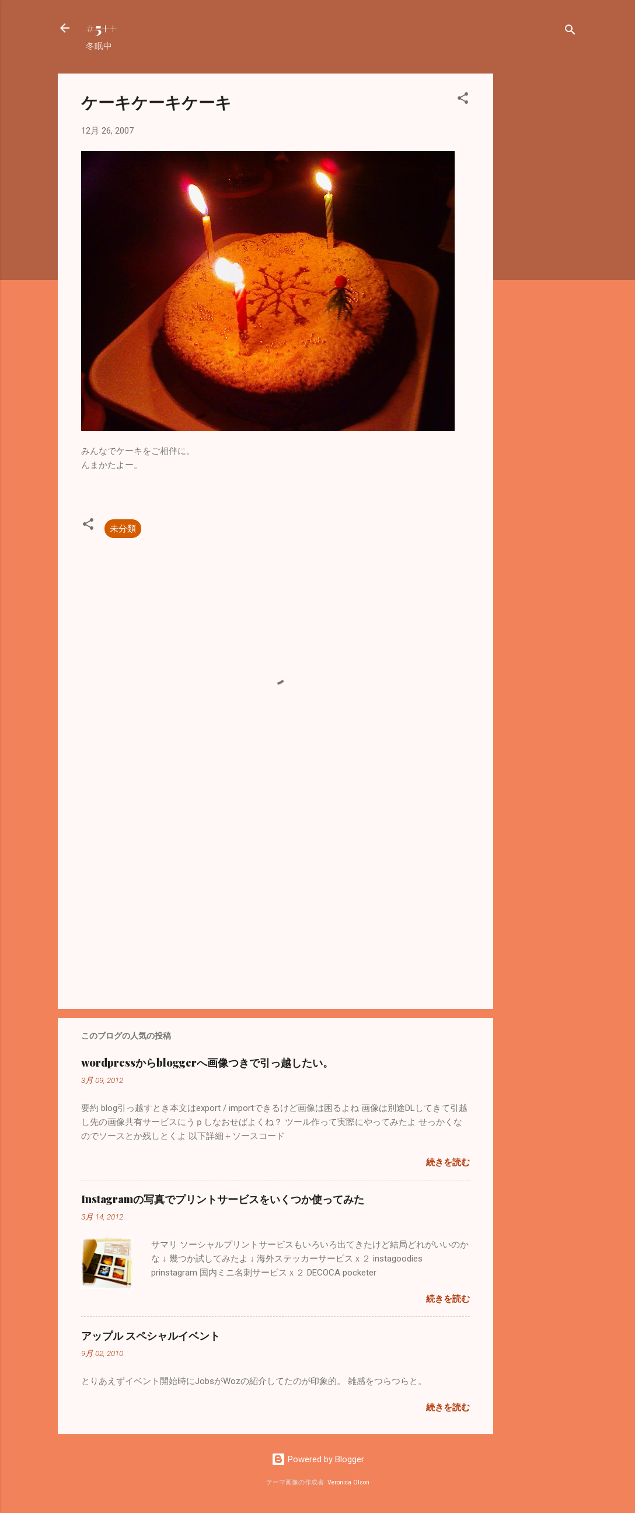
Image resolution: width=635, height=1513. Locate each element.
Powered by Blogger (317, 1459)
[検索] (570, 32)
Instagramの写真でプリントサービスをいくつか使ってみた (222, 1199)
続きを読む (448, 1162)
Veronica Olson (348, 1482)
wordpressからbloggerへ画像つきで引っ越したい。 (207, 1063)
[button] (463, 100)
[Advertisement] (540, 249)
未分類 (123, 528)
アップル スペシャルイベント (150, 1336)
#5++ (101, 28)
